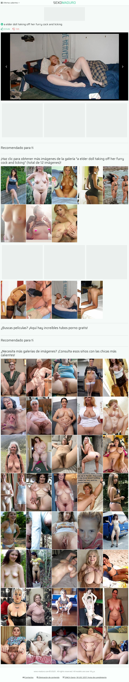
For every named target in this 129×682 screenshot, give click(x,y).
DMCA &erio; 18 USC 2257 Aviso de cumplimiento (85, 677)
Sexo (64, 2)
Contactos (28, 677)
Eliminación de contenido (48, 677)
